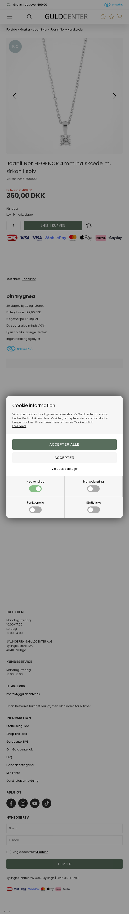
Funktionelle (35, 507)
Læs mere (19, 426)
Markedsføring (93, 485)
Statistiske (93, 507)
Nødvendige (35, 485)
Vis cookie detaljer (65, 469)
